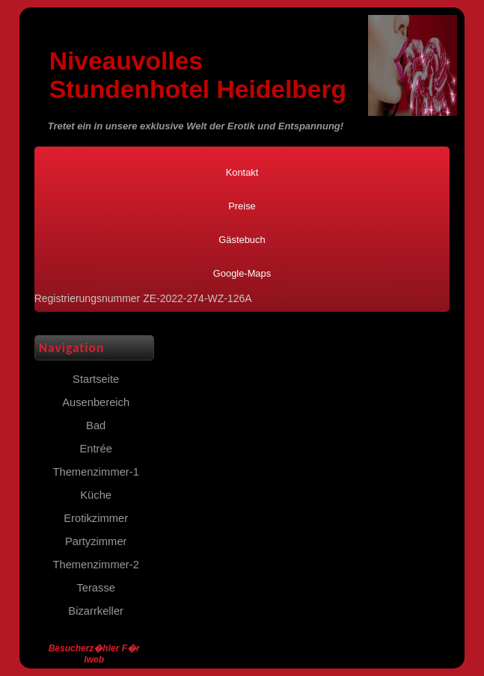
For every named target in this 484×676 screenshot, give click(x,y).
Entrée (95, 449)
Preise (242, 206)
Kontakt (242, 172)
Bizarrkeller (95, 611)
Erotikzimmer (96, 518)
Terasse (95, 588)
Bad (95, 425)
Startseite (96, 379)
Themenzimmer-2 (96, 565)
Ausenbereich (95, 402)
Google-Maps (242, 273)
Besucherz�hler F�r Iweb (94, 654)
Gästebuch (241, 239)
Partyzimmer (96, 541)
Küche (95, 495)
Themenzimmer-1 (96, 472)
